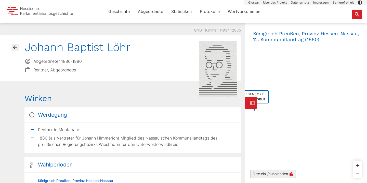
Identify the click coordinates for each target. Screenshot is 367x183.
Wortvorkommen (244, 11)
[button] (360, 3)
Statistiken (181, 11)
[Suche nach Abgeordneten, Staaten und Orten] (357, 14)
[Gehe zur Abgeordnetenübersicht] (15, 47)
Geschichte (119, 11)
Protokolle (210, 11)
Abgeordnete (150, 11)
